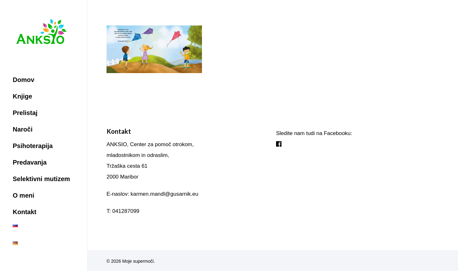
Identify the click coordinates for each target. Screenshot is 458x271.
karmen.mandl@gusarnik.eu (164, 194)
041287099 (125, 211)
